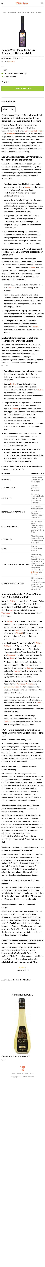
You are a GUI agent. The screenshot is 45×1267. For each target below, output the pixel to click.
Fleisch (39, 643)
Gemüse (18, 671)
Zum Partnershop (22, 88)
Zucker (40, 390)
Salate (9, 621)
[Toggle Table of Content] (11, 109)
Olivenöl (19, 633)
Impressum (16, 1073)
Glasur (12, 658)
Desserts (35, 326)
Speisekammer (12, 12)
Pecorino (29, 684)
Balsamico (39, 12)
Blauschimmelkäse (11, 687)
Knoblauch (11, 655)
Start (4, 12)
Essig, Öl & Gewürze (23, 12)
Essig (32, 12)
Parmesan (21, 684)
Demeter (39, 131)
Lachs (29, 668)
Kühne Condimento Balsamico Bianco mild (15, 1056)
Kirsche (15, 409)
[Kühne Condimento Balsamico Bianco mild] (22, 1026)
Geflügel (7, 646)
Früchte (11, 288)
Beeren (40, 703)
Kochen (13, 384)
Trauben (27, 187)
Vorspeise (19, 630)
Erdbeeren (35, 572)
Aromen (32, 267)
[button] (2, 3)
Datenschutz (27, 1073)
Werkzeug (5, 613)
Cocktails (7, 721)
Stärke (12, 601)
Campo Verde (30, 131)
